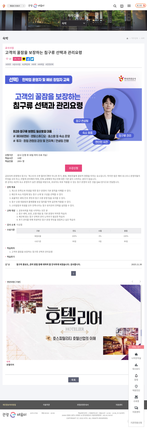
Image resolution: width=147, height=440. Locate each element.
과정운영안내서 (83, 404)
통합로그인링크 (15, 6)
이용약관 (46, 404)
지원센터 (136, 411)
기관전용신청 (136, 422)
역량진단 (136, 390)
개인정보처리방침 (9, 404)
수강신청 (73, 168)
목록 (73, 379)
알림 (136, 379)
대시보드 (136, 368)
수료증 (136, 401)
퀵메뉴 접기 (136, 347)
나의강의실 (136, 358)
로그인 (139, 5)
